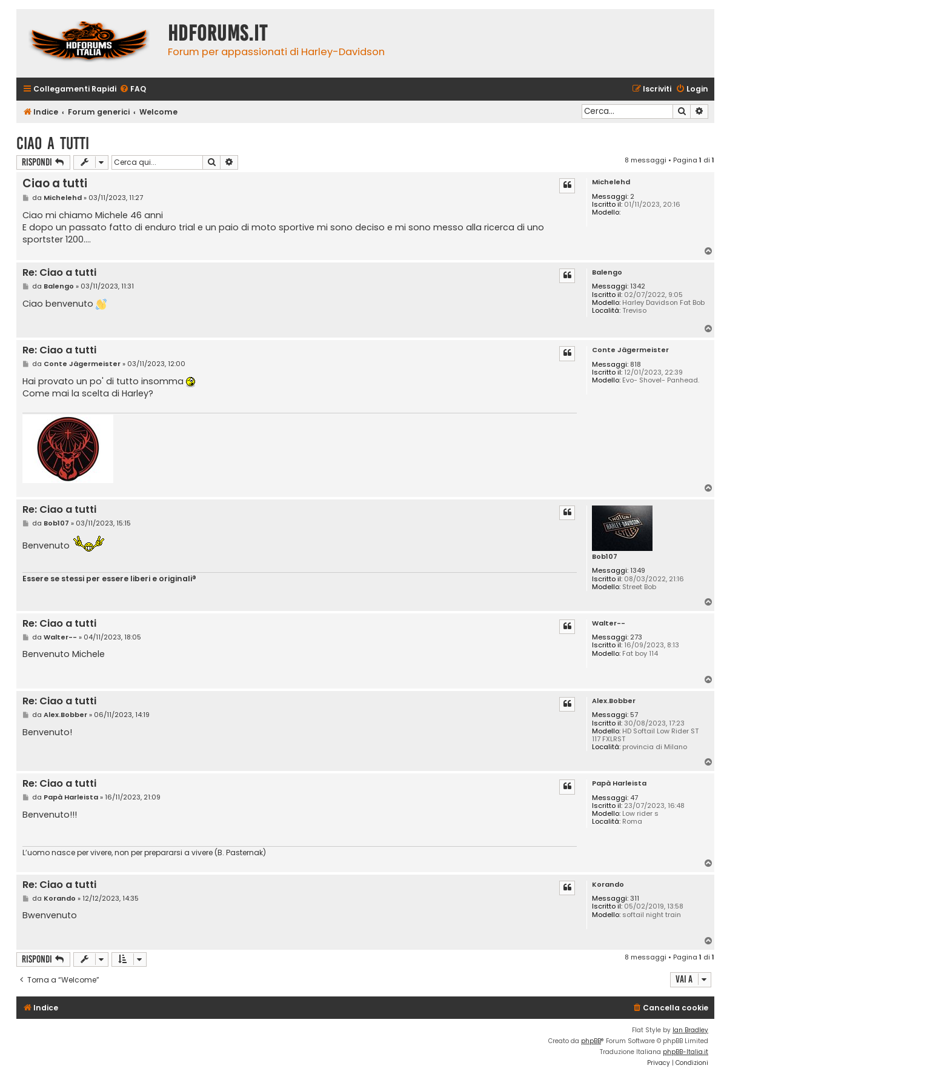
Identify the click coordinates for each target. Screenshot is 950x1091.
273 (636, 637)
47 (634, 798)
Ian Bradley (690, 1030)
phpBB (591, 1041)
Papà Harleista (619, 783)
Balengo (607, 272)
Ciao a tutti (52, 143)
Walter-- (608, 623)
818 (635, 365)
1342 (637, 286)
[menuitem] (132, 89)
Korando (608, 885)
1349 (637, 571)
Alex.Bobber (614, 701)
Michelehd (611, 182)
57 (634, 715)
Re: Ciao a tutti (59, 273)
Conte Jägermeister (630, 350)
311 (634, 898)
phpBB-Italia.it (685, 1051)
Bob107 (604, 557)
